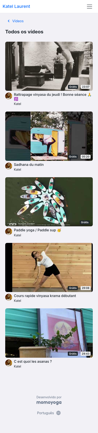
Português (49, 413)
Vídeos (15, 21)
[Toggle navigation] (89, 6)
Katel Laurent (16, 6)
